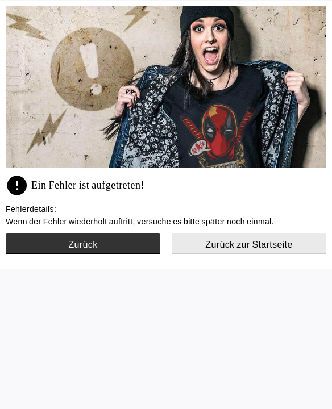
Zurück (82, 244)
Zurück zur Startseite (248, 244)
